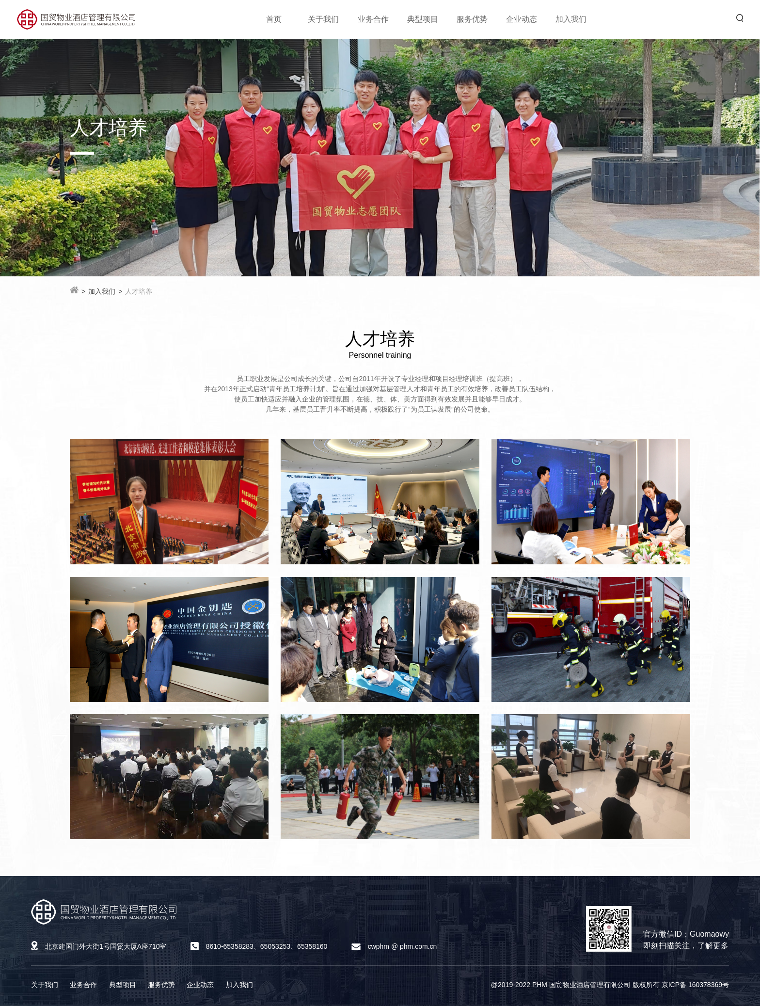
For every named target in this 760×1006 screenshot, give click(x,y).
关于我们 (323, 19)
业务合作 (373, 19)
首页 (274, 19)
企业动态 (521, 19)
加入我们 (570, 19)
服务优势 (472, 19)
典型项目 (422, 19)
